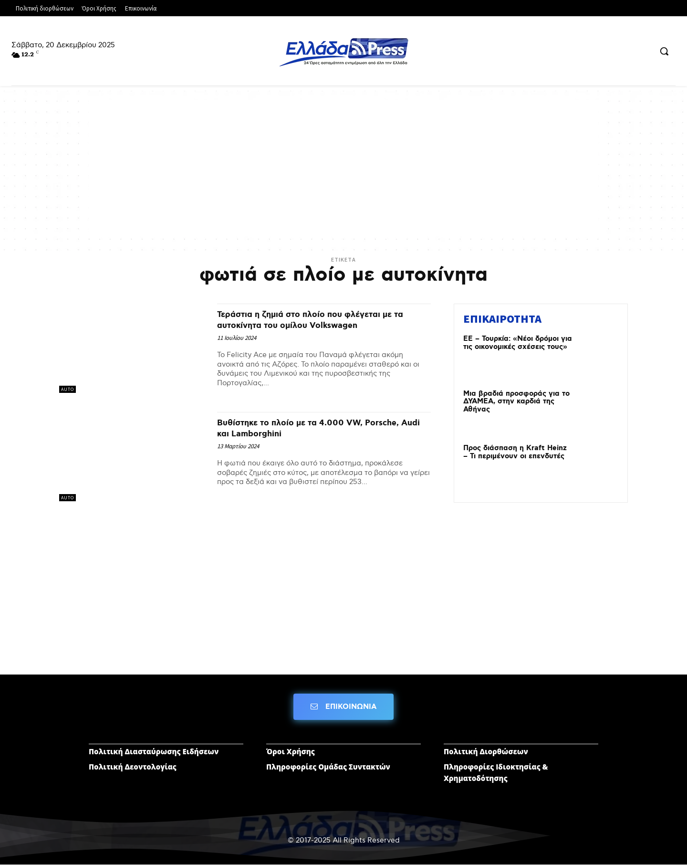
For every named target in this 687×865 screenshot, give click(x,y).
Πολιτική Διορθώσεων (486, 751)
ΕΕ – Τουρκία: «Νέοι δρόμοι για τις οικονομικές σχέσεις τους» (517, 343)
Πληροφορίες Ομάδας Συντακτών (328, 766)
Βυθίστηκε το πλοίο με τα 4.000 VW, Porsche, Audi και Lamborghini (305, 428)
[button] (664, 51)
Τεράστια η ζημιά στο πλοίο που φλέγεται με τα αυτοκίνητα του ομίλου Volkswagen (323, 319)
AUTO (67, 389)
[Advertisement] (343, 167)
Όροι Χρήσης (290, 751)
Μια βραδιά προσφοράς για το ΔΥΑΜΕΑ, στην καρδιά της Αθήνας (516, 401)
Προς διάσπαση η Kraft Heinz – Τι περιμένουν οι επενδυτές (515, 452)
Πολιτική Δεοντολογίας (133, 766)
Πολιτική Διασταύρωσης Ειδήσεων (154, 751)
